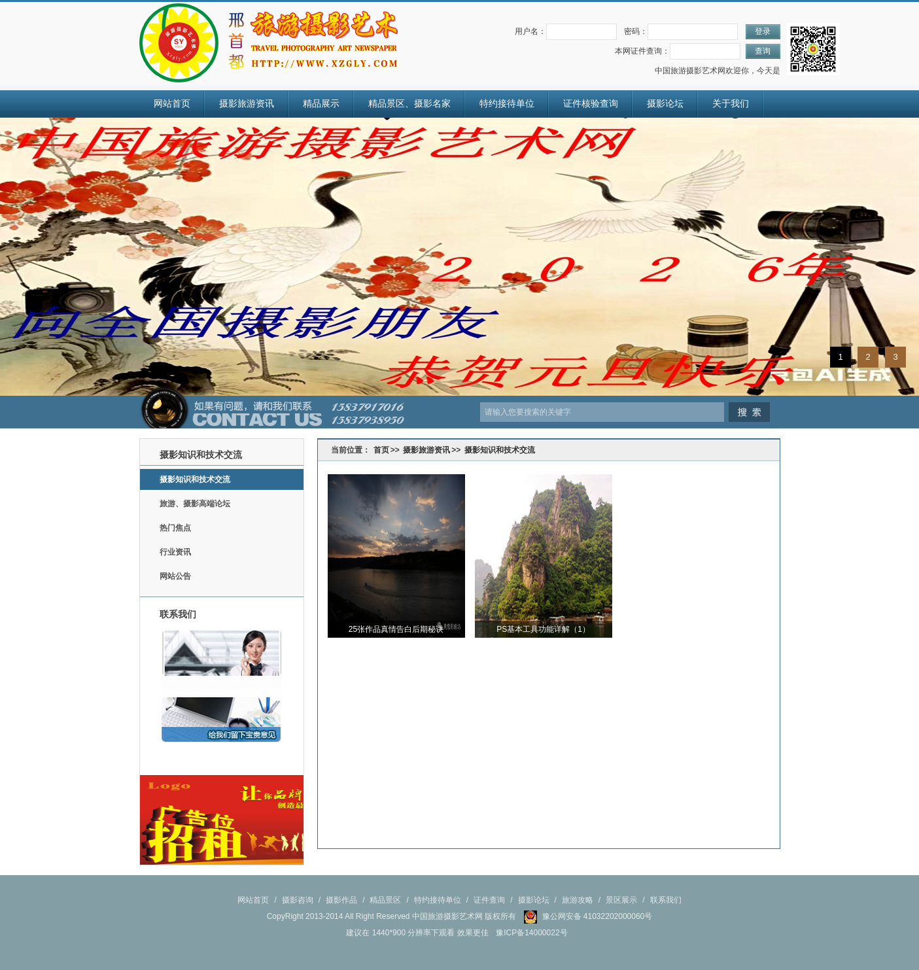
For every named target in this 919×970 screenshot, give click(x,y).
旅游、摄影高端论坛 (195, 503)
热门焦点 (175, 527)
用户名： (530, 31)
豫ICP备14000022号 (531, 932)
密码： (636, 31)
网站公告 (175, 576)
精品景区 (385, 900)
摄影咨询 (297, 900)
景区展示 (621, 900)
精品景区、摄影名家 (409, 104)
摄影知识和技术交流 (195, 479)
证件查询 (489, 900)
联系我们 (666, 900)
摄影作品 (341, 900)
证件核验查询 (590, 104)
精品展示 (321, 104)
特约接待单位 (506, 104)
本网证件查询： (642, 51)
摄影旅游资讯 (246, 104)
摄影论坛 (665, 104)
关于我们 (730, 104)
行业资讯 (175, 552)
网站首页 (172, 104)
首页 (381, 450)
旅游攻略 (577, 900)
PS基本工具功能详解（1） (543, 629)
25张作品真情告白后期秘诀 (396, 629)
